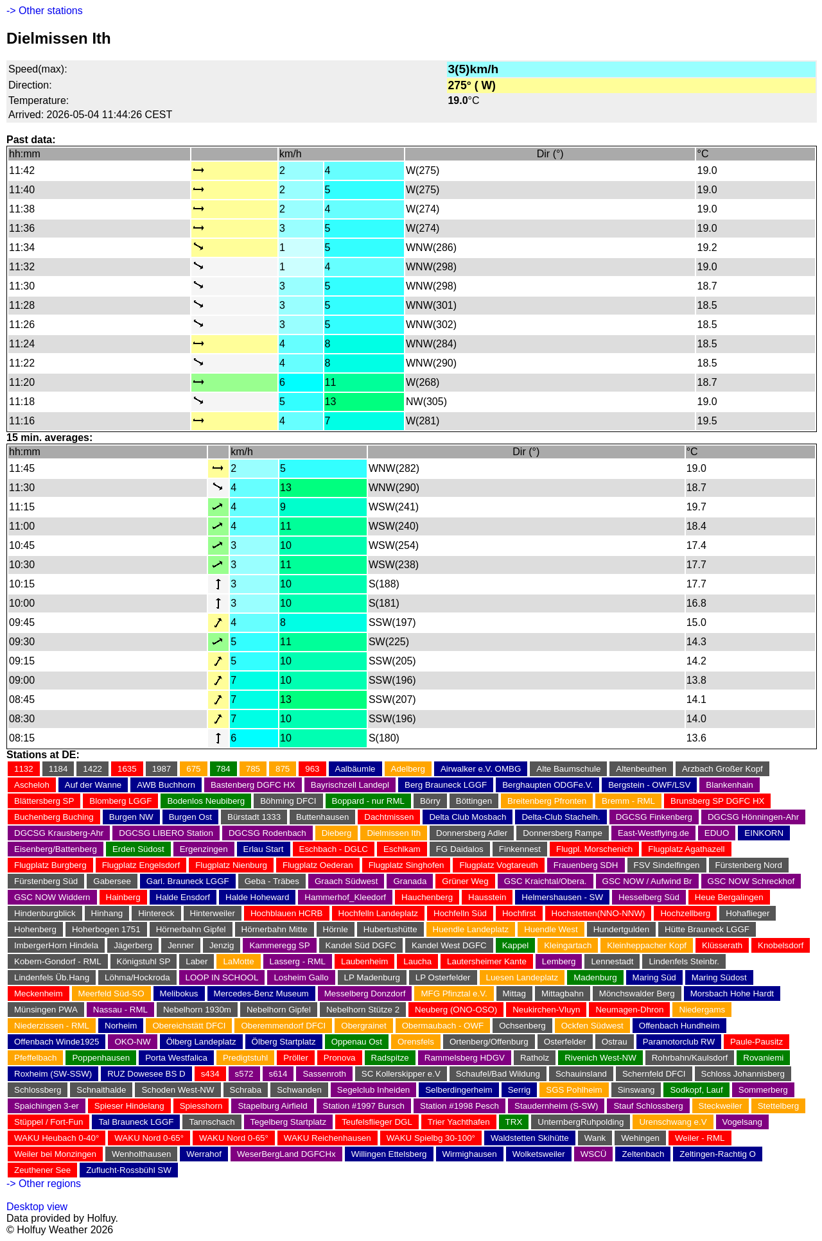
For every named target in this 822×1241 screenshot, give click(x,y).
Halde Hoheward (257, 897)
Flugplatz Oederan (318, 865)
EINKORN (763, 833)
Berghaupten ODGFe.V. (547, 785)
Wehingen (640, 1138)
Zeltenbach (643, 1154)
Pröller (295, 1058)
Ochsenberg (522, 1025)
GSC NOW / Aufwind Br (647, 881)
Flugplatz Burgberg (50, 865)
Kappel (515, 945)
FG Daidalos (460, 849)
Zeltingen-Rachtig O (717, 1154)
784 (223, 769)
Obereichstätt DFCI (188, 1025)
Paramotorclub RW (679, 1041)
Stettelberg (778, 1106)
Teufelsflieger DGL (377, 1122)
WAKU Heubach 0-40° (56, 1138)
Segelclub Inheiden (373, 1090)
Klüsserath (722, 945)
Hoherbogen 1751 (106, 929)
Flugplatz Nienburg (231, 865)
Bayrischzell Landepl (350, 785)
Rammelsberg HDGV (464, 1058)
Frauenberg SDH (586, 865)
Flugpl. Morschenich (594, 849)
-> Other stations (44, 10)
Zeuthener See (42, 1170)
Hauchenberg (427, 897)
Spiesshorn (201, 1106)
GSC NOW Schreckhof (751, 881)
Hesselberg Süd (648, 897)
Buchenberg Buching (54, 817)
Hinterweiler (212, 913)
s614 (278, 1074)
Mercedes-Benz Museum (261, 993)
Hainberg (123, 897)
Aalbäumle (355, 769)
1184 (58, 769)
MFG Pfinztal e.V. (454, 993)
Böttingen (474, 801)
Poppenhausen (101, 1058)
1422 (92, 769)
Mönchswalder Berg (637, 993)
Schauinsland (581, 1074)
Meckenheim (38, 993)
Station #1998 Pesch (459, 1106)
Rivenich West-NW (600, 1058)
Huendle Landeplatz (471, 929)
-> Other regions (43, 1183)
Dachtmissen (389, 817)
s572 (244, 1074)
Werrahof (204, 1154)
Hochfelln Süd (460, 913)
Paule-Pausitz (756, 1041)
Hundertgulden (621, 929)
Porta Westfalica (176, 1058)
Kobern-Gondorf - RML (57, 961)
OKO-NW (132, 1041)
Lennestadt (612, 961)
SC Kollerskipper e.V (401, 1074)
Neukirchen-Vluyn (546, 1009)
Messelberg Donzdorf (365, 993)
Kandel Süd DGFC (361, 945)
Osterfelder (565, 1041)
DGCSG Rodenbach (267, 833)
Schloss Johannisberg (743, 1074)
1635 (127, 769)
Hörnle (335, 929)
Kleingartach (567, 945)
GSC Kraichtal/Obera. (545, 881)
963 (312, 769)
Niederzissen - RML (51, 1025)
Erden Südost (138, 849)
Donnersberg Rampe (562, 833)
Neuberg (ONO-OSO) (456, 1009)
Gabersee (112, 881)
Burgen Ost (190, 817)
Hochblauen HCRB (286, 913)
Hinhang (107, 913)
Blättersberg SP (44, 801)
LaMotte (238, 961)
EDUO (717, 833)
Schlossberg (37, 1090)
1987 (161, 769)
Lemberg (559, 961)
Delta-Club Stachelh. (560, 817)
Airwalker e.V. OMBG (481, 769)
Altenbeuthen (641, 769)
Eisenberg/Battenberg (55, 849)
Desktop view (36, 1206)
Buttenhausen (322, 817)
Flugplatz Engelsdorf (141, 865)
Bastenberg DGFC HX (253, 785)
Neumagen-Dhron (629, 1009)
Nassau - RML (120, 1009)
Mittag (514, 993)
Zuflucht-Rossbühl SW (128, 1170)
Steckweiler (720, 1106)
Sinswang (636, 1090)
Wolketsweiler (538, 1154)
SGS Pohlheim (574, 1090)
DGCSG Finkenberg (654, 817)
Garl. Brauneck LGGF (187, 881)
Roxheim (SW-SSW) (53, 1074)
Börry (430, 801)
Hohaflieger (747, 913)
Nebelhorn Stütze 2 (362, 1009)
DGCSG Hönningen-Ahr (753, 817)
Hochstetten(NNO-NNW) (598, 913)
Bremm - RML (628, 801)
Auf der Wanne (93, 785)
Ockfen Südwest (592, 1025)
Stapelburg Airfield (272, 1106)
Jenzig (221, 945)
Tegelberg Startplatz (288, 1122)
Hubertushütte (390, 929)
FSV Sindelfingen (667, 865)
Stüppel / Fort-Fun (48, 1122)
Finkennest (520, 849)
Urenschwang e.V (672, 1122)
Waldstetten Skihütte (530, 1138)
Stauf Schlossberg (648, 1106)
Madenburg (594, 977)
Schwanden (299, 1090)
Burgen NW (131, 817)
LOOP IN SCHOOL (222, 977)
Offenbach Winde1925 (56, 1041)
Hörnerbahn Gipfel (191, 929)
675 (193, 769)
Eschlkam (402, 849)
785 (253, 769)
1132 (23, 769)
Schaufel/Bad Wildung (498, 1074)
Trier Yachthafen (459, 1122)
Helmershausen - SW (562, 897)
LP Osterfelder (443, 977)
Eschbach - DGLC (333, 849)
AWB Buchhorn (166, 785)
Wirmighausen (469, 1154)
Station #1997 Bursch (364, 1106)
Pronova (340, 1058)
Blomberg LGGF (120, 801)
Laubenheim (364, 961)
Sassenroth (323, 1074)
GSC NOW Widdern (52, 897)
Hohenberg (35, 929)
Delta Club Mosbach (467, 817)
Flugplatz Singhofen (406, 865)
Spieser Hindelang (129, 1106)
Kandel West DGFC (449, 945)
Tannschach (211, 1122)
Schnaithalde (101, 1090)
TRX (514, 1122)
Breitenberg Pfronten (546, 801)
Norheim (121, 1025)
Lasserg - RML (298, 961)
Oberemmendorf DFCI (283, 1025)
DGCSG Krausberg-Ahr (58, 833)
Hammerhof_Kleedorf (345, 897)
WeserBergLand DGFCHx (286, 1154)
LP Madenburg (372, 977)
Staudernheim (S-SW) (556, 1106)
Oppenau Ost (356, 1041)
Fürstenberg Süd (46, 881)
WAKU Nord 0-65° (149, 1138)
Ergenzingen (204, 849)
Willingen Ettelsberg (389, 1154)
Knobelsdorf (780, 945)
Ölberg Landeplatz (201, 1041)
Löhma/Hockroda (137, 977)
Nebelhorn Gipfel (279, 1009)
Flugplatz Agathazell (686, 849)
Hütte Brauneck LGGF (707, 929)
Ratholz (534, 1058)
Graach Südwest (346, 881)
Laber (196, 961)
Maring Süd (654, 977)
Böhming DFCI (288, 801)
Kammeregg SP (279, 945)
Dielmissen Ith (394, 833)
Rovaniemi (763, 1058)
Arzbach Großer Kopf (722, 769)
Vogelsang (742, 1122)
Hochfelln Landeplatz (378, 913)
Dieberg (337, 833)
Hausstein (487, 897)
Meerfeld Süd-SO (111, 993)
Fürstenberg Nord (748, 865)
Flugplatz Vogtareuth (498, 865)
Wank (595, 1138)
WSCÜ (594, 1154)
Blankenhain (729, 785)
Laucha (417, 961)
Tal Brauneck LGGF (135, 1122)
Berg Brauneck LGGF (446, 785)
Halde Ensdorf (183, 897)
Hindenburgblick (45, 913)
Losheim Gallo (301, 977)
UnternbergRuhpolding (581, 1122)
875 (282, 769)
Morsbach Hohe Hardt (732, 993)
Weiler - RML (700, 1138)
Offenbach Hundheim (679, 1025)
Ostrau (614, 1041)
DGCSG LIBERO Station (166, 833)
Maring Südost (719, 977)
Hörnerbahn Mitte (274, 929)
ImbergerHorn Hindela (56, 945)
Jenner (181, 945)
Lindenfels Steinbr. (684, 961)
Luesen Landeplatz (522, 977)
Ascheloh (31, 785)
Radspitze (390, 1058)
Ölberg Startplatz (284, 1041)
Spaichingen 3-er (46, 1106)
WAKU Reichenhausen (327, 1138)
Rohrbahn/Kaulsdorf (690, 1058)
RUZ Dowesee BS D (146, 1074)
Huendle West (550, 929)
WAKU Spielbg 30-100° (431, 1138)
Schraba (246, 1090)
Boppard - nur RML (368, 801)
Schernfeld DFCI (654, 1074)
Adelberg (408, 769)
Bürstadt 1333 (254, 817)
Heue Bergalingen (729, 897)
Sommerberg (763, 1090)
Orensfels (416, 1041)
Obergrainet (363, 1025)
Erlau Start (263, 849)
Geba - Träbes (272, 881)
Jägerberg (133, 945)
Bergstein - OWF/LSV (649, 785)
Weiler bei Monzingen (55, 1154)
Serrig (519, 1090)
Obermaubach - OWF (443, 1025)
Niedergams (702, 1009)
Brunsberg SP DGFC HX (717, 801)
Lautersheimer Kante (487, 961)
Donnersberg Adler (471, 833)
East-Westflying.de (653, 833)
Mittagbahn (562, 993)
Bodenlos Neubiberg (206, 801)
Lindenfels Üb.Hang (51, 977)
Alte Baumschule (568, 769)
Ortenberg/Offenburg (489, 1041)
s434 (210, 1074)
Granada (409, 881)
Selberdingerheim (458, 1090)
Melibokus (179, 993)
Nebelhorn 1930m (197, 1009)
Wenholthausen (141, 1154)
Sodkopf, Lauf (696, 1090)
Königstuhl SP (144, 961)
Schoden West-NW (177, 1090)
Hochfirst (519, 913)
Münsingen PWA (46, 1009)
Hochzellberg (685, 913)
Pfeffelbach (35, 1058)
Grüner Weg (465, 881)
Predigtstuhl (245, 1058)
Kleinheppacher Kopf (646, 945)
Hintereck (156, 913)
